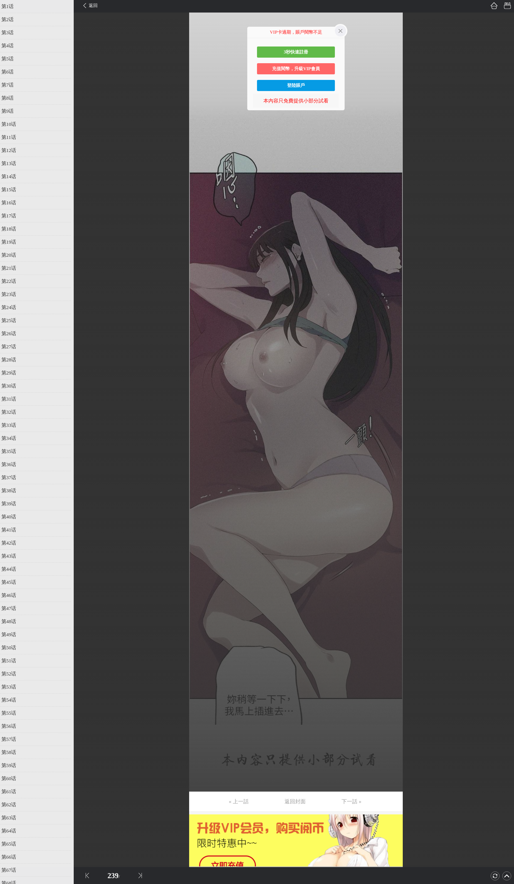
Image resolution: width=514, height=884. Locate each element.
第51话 (13, 660)
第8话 (12, 98)
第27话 (13, 346)
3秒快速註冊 (296, 52)
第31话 (13, 399)
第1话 (12, 6)
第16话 (13, 202)
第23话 (13, 294)
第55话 (13, 713)
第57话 (13, 739)
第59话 (13, 765)
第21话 (13, 268)
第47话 (13, 608)
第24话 (13, 307)
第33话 (13, 425)
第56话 (13, 726)
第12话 (13, 150)
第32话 (13, 412)
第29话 (13, 373)
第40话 (13, 517)
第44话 (13, 569)
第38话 (13, 490)
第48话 (13, 621)
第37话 (13, 477)
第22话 (13, 281)
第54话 (13, 700)
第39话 (13, 503)
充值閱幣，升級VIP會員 (296, 68)
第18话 (13, 229)
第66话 (13, 857)
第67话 (13, 870)
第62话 (13, 804)
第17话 (13, 216)
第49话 (13, 634)
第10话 (13, 124)
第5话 (12, 59)
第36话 (13, 464)
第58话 (13, 752)
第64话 (13, 831)
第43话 (13, 556)
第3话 (12, 32)
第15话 (13, 189)
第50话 (13, 647)
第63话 (13, 818)
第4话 (12, 45)
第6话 (12, 72)
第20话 (13, 255)
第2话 (12, 19)
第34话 (13, 438)
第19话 (13, 242)
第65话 (13, 844)
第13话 (13, 163)
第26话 (13, 333)
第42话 (13, 543)
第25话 (13, 320)
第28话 (13, 360)
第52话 (13, 674)
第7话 (12, 85)
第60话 (13, 778)
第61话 (13, 791)
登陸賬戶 (296, 85)
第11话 (13, 137)
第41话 (13, 530)
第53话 (13, 687)
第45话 (13, 582)
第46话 (13, 595)
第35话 (13, 451)
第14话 (13, 176)
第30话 (13, 386)
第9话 (12, 111)
